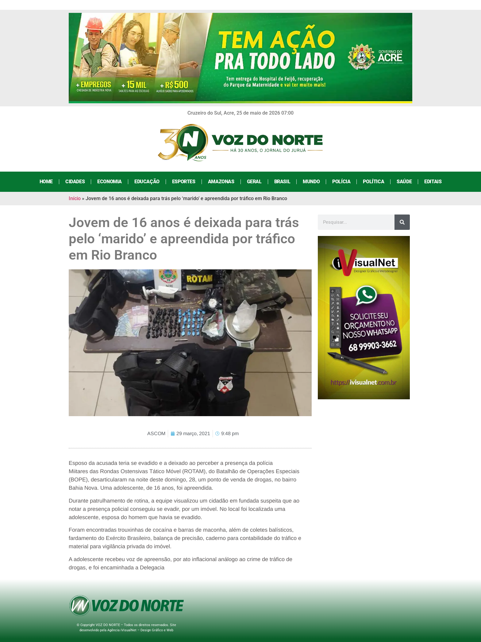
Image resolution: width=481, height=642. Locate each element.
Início (75, 198)
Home (46, 181)
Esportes (183, 181)
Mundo (311, 181)
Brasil (282, 181)
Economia (109, 181)
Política (373, 181)
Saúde (404, 181)
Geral (254, 181)
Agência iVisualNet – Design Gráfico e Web (140, 630)
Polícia (341, 181)
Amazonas (221, 181)
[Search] (402, 222)
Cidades (75, 181)
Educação (147, 181)
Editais (432, 181)
